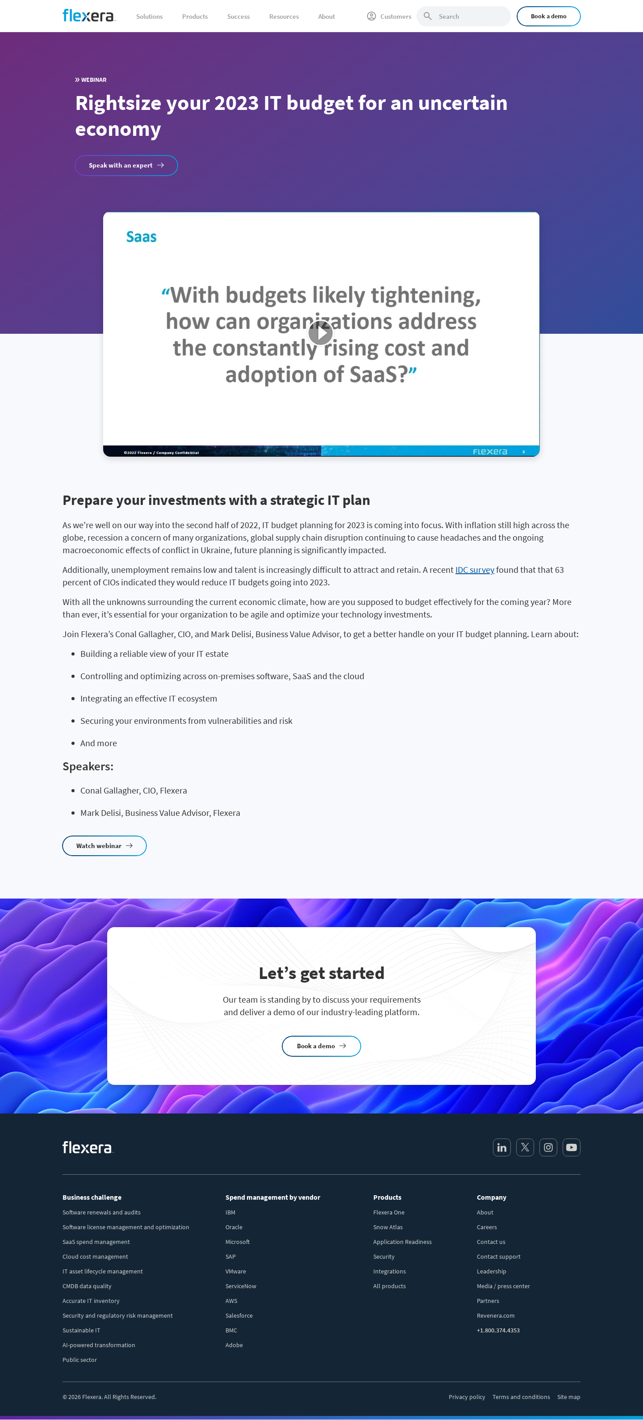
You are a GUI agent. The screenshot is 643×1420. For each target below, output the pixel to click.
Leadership (491, 1271)
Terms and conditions (521, 1397)
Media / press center (503, 1286)
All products (389, 1286)
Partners (488, 1301)
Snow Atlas (388, 1227)
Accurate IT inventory (91, 1301)
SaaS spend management (96, 1242)
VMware (235, 1271)
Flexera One (389, 1212)
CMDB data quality (87, 1286)
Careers (487, 1227)
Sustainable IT (81, 1330)
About (485, 1212)
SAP (230, 1256)
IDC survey (474, 569)
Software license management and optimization (126, 1227)
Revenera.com (496, 1315)
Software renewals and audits (102, 1212)
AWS (231, 1301)
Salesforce (239, 1315)
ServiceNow (240, 1286)
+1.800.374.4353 (498, 1330)
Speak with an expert (121, 165)
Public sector (80, 1360)
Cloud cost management (95, 1256)
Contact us (491, 1242)
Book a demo (549, 16)
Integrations (389, 1271)
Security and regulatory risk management (118, 1315)
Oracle (233, 1227)
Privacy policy (467, 1397)
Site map (568, 1397)
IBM (230, 1212)
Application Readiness (402, 1242)
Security (384, 1256)
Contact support (499, 1256)
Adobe (234, 1345)
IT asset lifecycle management (103, 1271)
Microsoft (237, 1242)
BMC (231, 1330)
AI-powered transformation (99, 1345)
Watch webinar (98, 845)
